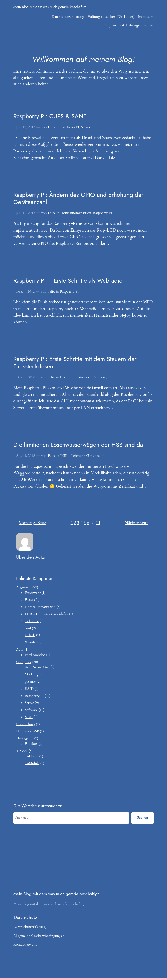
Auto (19, 649)
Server (85, 127)
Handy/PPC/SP (27, 731)
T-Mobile (32, 763)
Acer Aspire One (37, 667)
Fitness (30, 599)
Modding (31, 674)
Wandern (32, 642)
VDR (29, 717)
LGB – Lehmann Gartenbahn (82, 455)
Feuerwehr (33, 592)
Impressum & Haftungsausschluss (129, 25)
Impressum (146, 16)
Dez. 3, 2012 (25, 377)
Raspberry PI (69, 127)
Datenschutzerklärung (68, 16)
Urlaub (30, 635)
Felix (51, 127)
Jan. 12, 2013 (25, 127)
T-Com (22, 750)
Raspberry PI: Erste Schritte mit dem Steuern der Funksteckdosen (74, 362)
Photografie (24, 738)
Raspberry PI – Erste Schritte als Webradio (67, 280)
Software (31, 710)
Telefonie (32, 621)
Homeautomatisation (75, 212)
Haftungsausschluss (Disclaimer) (110, 16)
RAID (29, 688)
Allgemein (23, 587)
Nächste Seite (139, 523)
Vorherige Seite (29, 523)
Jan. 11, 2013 (25, 212)
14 (98, 523)
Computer (23, 662)
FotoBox (31, 743)
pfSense (30, 681)
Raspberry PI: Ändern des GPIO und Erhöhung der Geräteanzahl (78, 198)
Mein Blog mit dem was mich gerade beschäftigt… (51, 7)
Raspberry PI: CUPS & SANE (50, 116)
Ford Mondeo (35, 655)
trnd (28, 628)
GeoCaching (25, 724)
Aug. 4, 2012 (25, 455)
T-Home (31, 756)
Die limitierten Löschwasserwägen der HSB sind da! (79, 444)
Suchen (142, 817)
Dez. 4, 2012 (25, 291)
